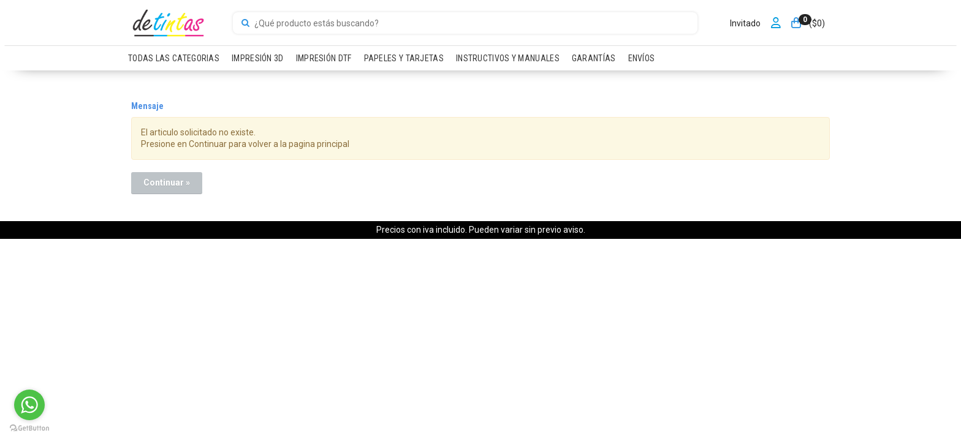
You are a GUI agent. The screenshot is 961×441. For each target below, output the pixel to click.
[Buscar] (245, 23)
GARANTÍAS (594, 58)
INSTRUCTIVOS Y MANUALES (508, 58)
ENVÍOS (641, 58)
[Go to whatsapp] (29, 405)
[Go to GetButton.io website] (29, 428)
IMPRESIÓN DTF (324, 58)
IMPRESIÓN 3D (258, 58)
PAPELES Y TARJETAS (404, 58)
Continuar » (166, 182)
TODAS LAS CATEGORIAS (173, 58)
